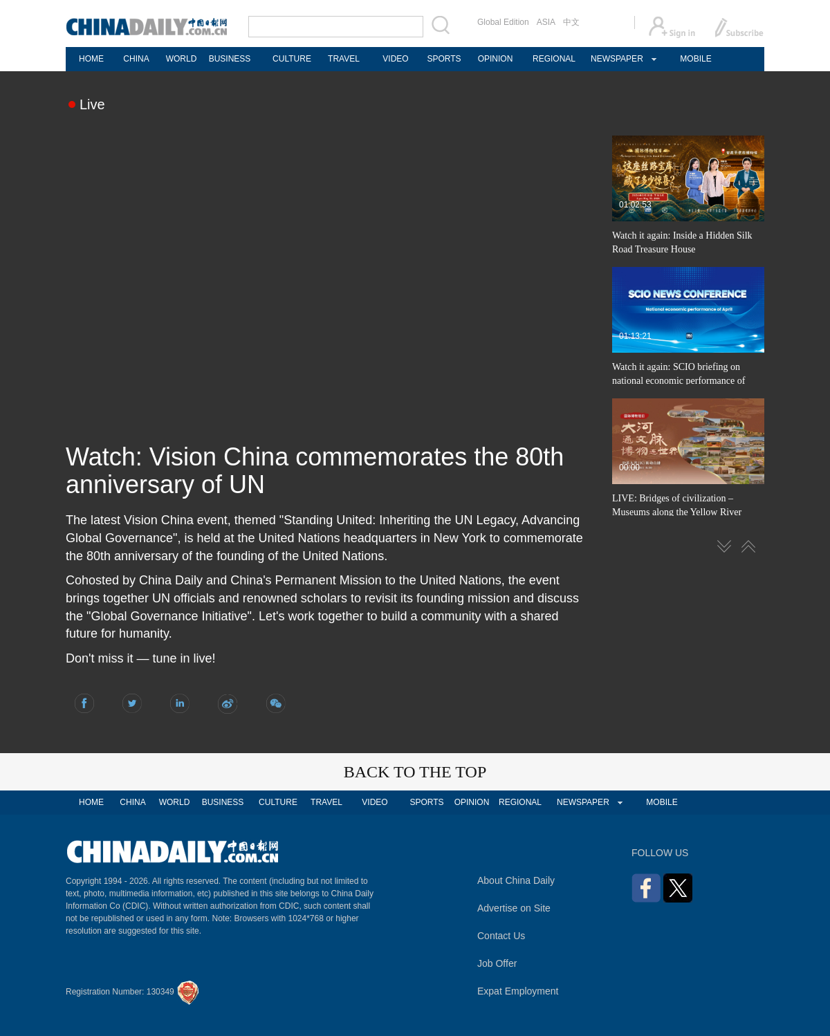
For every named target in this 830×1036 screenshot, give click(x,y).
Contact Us (501, 935)
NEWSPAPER (616, 59)
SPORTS (444, 59)
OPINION (495, 59)
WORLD (181, 59)
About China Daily (516, 880)
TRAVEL (344, 59)
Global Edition (503, 22)
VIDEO (395, 59)
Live (92, 104)
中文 (571, 22)
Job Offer (497, 963)
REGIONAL (554, 59)
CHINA (136, 59)
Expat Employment (518, 991)
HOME (91, 59)
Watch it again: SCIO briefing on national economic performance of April (678, 381)
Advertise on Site (514, 908)
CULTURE (292, 59)
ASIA (546, 22)
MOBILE (695, 59)
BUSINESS (230, 59)
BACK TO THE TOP (415, 772)
